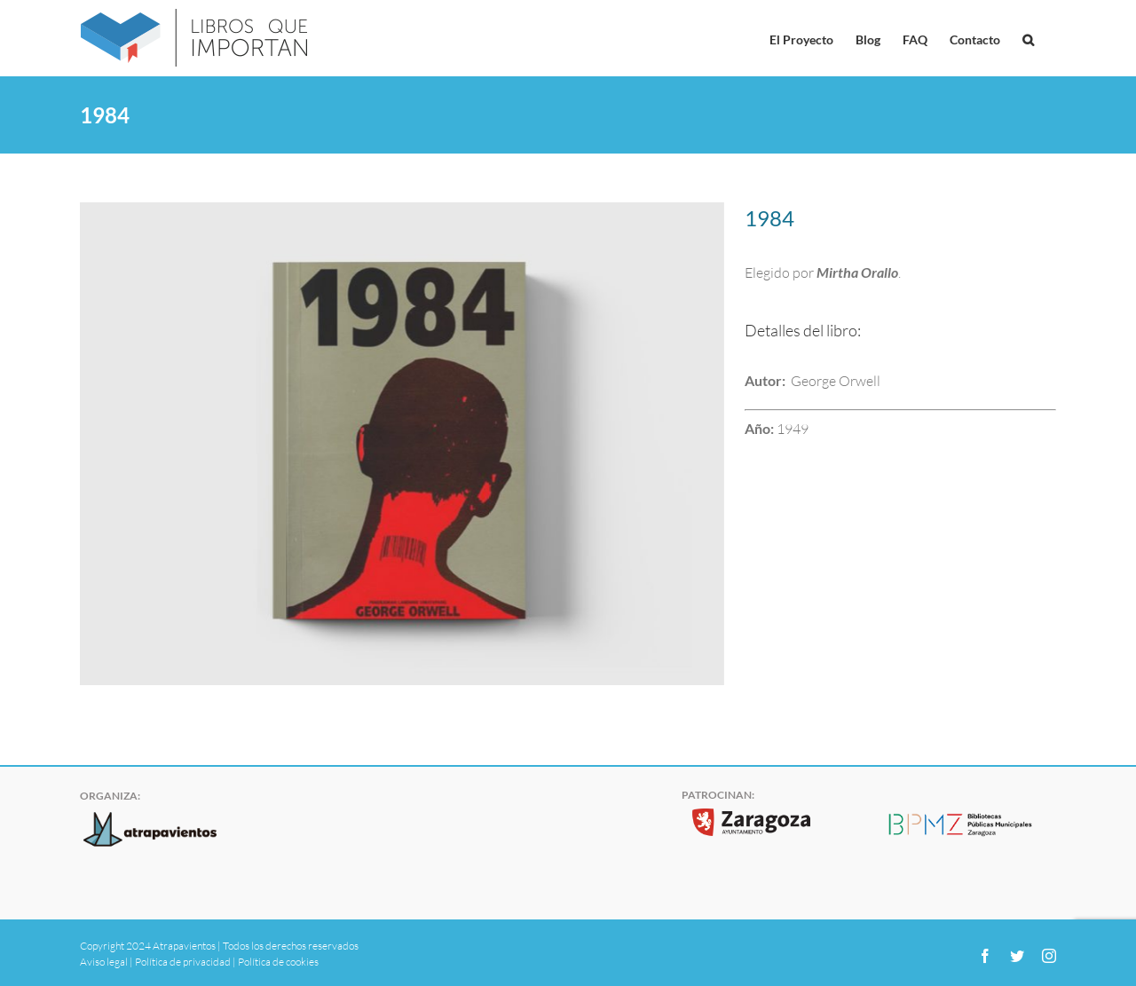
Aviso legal (104, 961)
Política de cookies (278, 961)
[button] (1028, 38)
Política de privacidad (183, 961)
